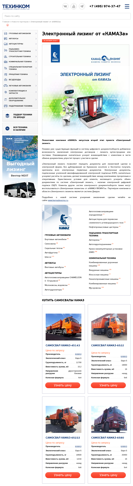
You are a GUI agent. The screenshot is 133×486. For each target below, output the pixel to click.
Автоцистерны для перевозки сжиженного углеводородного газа (106, 222)
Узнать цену (63, 373)
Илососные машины (99, 267)
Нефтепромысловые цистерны (104, 227)
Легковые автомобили (16, 85)
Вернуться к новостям (54, 471)
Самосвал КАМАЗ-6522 (107, 333)
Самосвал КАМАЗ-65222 (62, 420)
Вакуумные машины (99, 263)
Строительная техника (16, 56)
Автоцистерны (12, 44)
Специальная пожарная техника (17, 68)
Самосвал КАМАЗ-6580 (107, 420)
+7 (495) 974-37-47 (104, 6)
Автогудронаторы (97, 211)
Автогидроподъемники (100, 241)
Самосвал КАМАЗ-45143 (62, 333)
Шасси (49, 254)
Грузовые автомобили (16, 33)
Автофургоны (52, 250)
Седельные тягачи (55, 246)
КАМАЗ (79, 342)
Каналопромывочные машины (104, 270)
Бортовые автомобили (57, 239)
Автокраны (94, 237)
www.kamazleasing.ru (58, 200)
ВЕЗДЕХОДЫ (11, 80)
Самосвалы (51, 242)
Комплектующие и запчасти (14, 92)
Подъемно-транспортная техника (16, 50)
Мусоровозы (95, 278)
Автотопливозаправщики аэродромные (100, 216)
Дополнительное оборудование (13, 99)
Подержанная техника (17, 106)
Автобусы (10, 39)
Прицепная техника (15, 74)
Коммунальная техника (17, 62)
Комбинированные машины (102, 274)
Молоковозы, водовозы (57, 279)
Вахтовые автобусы (55, 263)
